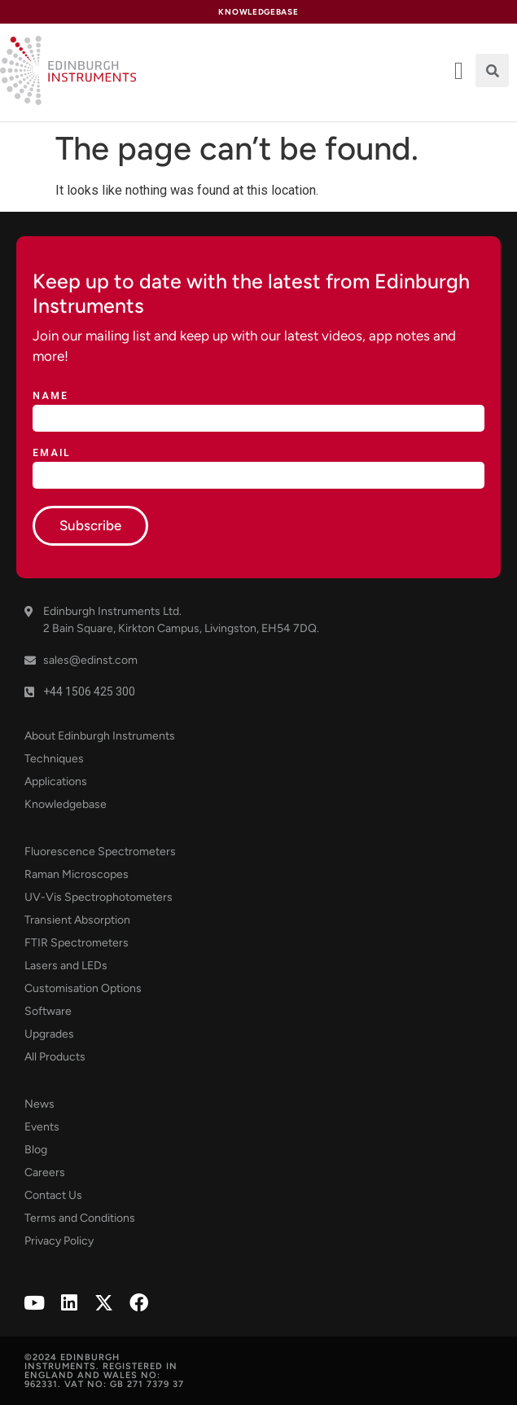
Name (50, 396)
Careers (44, 1172)
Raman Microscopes (76, 874)
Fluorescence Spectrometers (100, 851)
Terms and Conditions (79, 1218)
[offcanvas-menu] (458, 71)
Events (41, 1127)
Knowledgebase (65, 804)
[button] (492, 70)
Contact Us (53, 1195)
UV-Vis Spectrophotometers (98, 897)
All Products (54, 1057)
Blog (35, 1150)
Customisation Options (83, 988)
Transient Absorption (77, 920)
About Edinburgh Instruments (99, 736)
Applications (55, 781)
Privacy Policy (59, 1241)
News (39, 1104)
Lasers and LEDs (65, 966)
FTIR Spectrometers (76, 943)
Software (48, 1011)
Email (52, 453)
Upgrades (49, 1034)
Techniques (54, 759)
